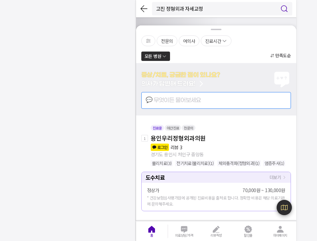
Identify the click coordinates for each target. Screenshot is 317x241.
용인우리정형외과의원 (178, 138)
